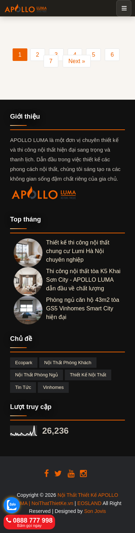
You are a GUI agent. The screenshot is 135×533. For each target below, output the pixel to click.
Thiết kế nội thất (88, 374)
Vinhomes (53, 387)
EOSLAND (89, 503)
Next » (76, 61)
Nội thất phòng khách (67, 362)
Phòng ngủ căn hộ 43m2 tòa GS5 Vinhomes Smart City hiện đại (82, 308)
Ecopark (23, 362)
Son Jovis (95, 511)
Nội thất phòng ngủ (36, 374)
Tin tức (23, 387)
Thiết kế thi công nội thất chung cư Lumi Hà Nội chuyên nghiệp (77, 251)
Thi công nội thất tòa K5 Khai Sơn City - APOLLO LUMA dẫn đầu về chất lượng (83, 279)
